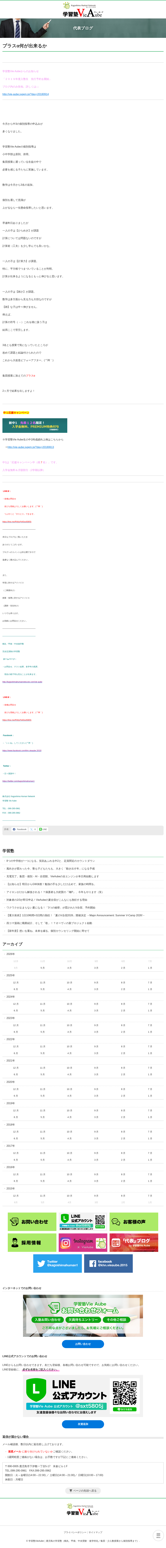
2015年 (10, 1188)
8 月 (123, 982)
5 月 (43, 968)
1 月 (150, 968)
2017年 (10, 1145)
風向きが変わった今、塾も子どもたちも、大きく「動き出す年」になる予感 (50, 868)
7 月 (150, 982)
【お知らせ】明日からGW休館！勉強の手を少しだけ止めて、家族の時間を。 (51, 884)
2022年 (10, 1039)
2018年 (10, 1124)
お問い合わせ (83, 1344)
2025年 (10, 975)
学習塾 (8, 851)
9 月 (96, 982)
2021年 (10, 1060)
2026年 (10, 954)
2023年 (10, 1018)
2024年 (10, 996)
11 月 (42, 982)
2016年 (10, 1167)
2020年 (10, 1082)
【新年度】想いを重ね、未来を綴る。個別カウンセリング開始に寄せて (47, 931)
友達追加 (83, 1424)
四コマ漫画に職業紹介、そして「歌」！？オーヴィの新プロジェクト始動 (49, 923)
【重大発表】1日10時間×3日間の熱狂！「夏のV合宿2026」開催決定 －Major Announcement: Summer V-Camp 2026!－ (75, 915)
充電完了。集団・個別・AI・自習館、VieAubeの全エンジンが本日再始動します (52, 876)
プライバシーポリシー (75, 1532)
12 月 (15, 982)
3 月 (96, 968)
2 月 (123, 968)
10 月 (69, 982)
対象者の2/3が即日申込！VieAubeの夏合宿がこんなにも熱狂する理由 (46, 899)
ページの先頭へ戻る (85, 1490)
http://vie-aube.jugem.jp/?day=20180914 (25, 94)
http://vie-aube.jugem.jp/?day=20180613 (31, 447)
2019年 (10, 1103)
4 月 (69, 968)
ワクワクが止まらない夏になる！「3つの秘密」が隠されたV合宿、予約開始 (50, 907)
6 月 (16, 989)
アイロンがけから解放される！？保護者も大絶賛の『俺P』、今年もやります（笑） (55, 892)
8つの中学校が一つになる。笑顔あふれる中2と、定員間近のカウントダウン (50, 860)
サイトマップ (95, 1532)
